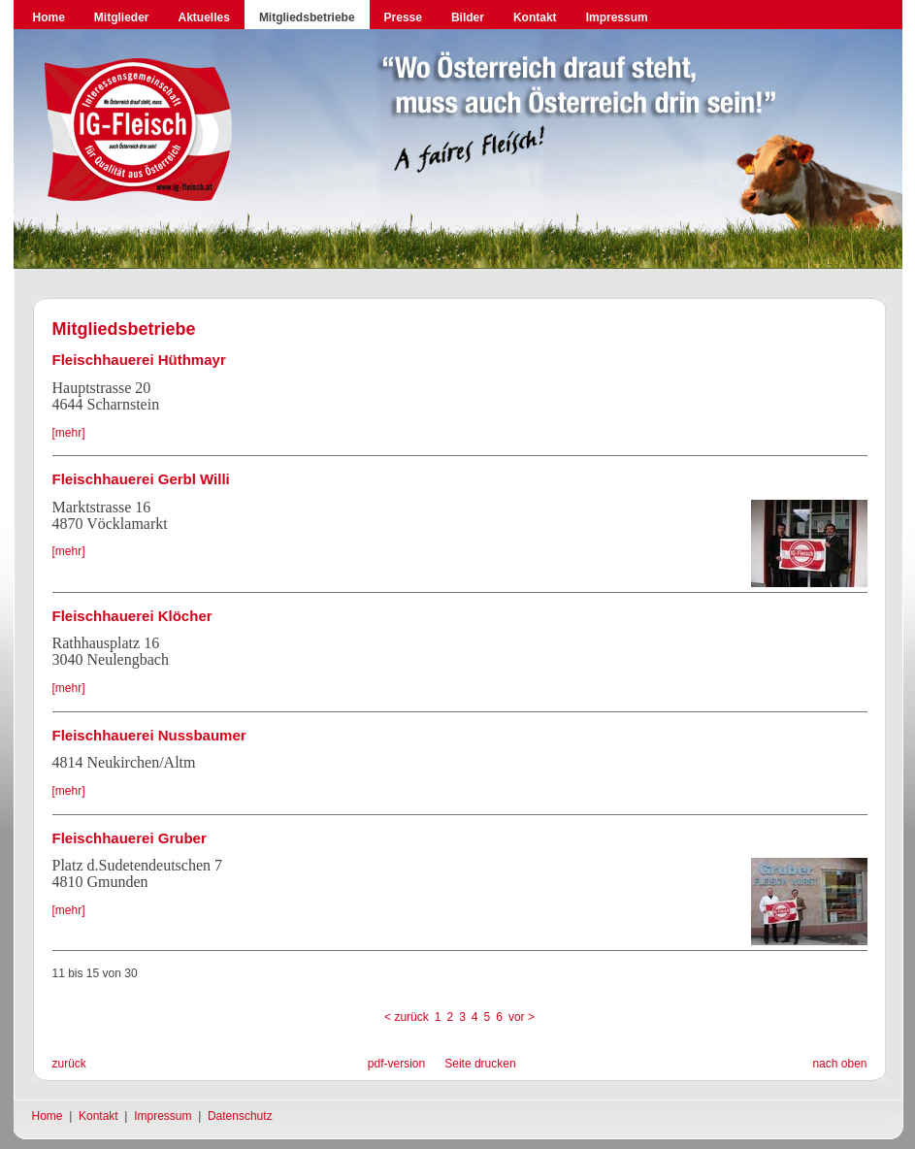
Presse (403, 17)
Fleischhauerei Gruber (129, 838)
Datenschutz (240, 1116)
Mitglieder (121, 17)
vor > (521, 1017)
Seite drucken (479, 1063)
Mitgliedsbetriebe (307, 17)
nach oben (839, 1063)
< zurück (406, 1017)
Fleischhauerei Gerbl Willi (141, 479)
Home (49, 17)
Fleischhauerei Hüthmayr (139, 359)
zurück (69, 1063)
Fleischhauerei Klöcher (132, 615)
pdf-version (396, 1063)
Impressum (617, 17)
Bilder (467, 17)
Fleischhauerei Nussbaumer (149, 735)
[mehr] (68, 433)
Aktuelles (204, 17)
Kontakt (535, 17)
